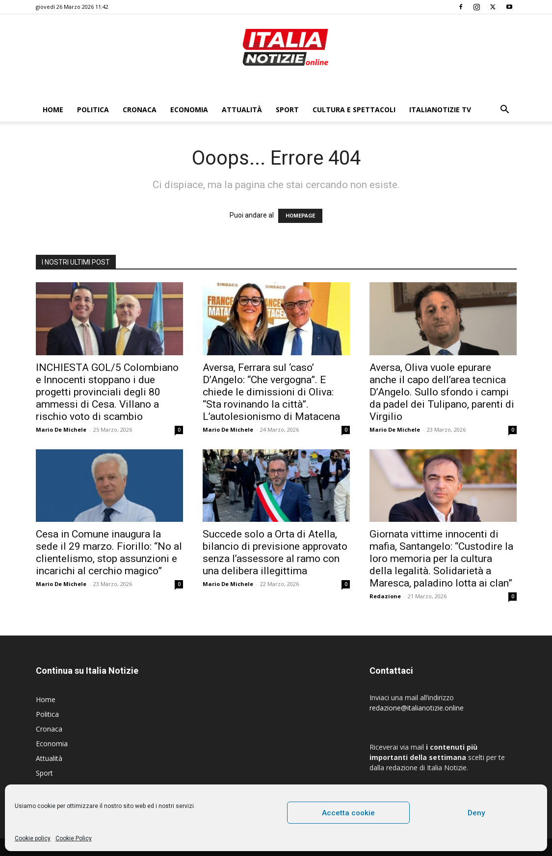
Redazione (385, 596)
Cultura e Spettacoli (354, 109)
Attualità (242, 109)
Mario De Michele (61, 429)
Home (53, 109)
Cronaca (140, 109)
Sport (287, 109)
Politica (93, 109)
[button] (505, 110)
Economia (189, 109)
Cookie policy (33, 838)
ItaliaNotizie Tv (440, 109)
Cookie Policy (73, 838)
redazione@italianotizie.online (416, 707)
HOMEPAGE (300, 216)
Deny (476, 812)
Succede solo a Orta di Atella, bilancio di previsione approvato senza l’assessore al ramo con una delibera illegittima (275, 552)
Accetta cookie (348, 812)
